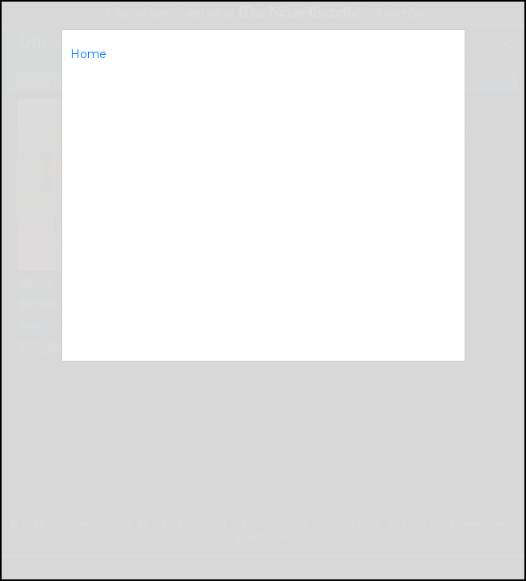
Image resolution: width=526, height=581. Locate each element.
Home (88, 54)
